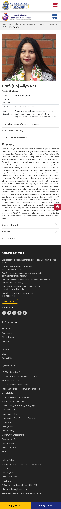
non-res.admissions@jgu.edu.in (15, 282)
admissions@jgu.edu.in (12, 269)
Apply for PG (46, 505)
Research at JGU (9, 439)
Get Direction (10, 301)
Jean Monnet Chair (10, 414)
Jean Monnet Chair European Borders (18, 418)
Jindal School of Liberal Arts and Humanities (27, 24)
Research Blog (8, 409)
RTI (3, 345)
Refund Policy (8, 460)
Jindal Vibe (6, 481)
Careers (5, 341)
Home (4, 24)
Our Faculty (52, 24)
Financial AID (7, 422)
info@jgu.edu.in (8, 296)
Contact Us (7, 358)
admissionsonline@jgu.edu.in (14, 276)
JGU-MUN (6, 468)
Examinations (8, 443)
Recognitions (7, 426)
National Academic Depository (15, 397)
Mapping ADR (8, 472)
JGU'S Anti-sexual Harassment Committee (20, 376)
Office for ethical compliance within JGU (19, 485)
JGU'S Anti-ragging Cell (12, 372)
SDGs (4, 451)
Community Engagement (13, 435)
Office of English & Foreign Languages (19, 405)
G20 (4, 455)
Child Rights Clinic (9, 476)
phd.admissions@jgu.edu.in (14, 289)
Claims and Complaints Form (14, 489)
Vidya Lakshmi (8, 393)
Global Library (8, 337)
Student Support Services (13, 401)
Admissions (7, 333)
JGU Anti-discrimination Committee (17, 384)
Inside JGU (6, 349)
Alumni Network (9, 447)
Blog (4, 354)
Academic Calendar (10, 380)
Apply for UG (15, 505)
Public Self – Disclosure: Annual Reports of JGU (22, 493)
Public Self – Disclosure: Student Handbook (21, 389)
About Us (6, 328)
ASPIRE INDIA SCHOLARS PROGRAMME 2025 (22, 464)
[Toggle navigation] (55, 16)
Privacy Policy (8, 430)
